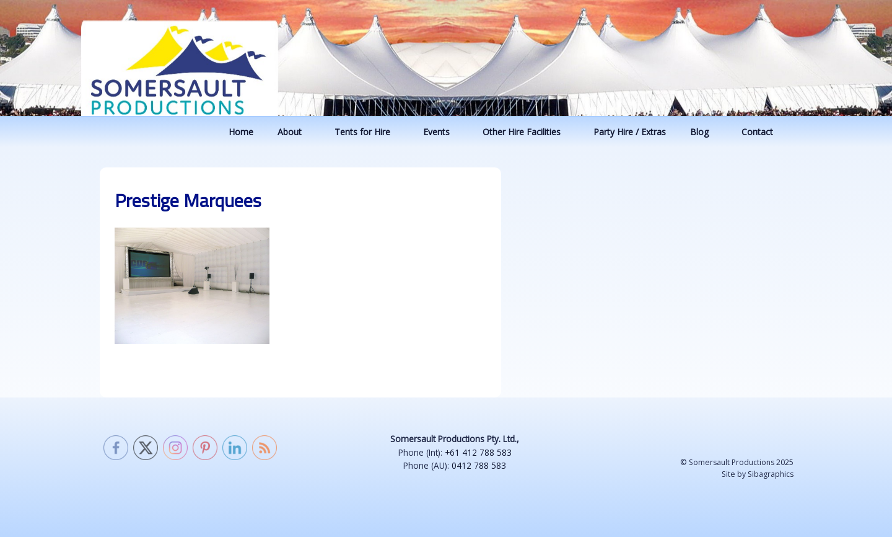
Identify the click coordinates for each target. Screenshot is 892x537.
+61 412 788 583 (478, 452)
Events (442, 132)
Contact (763, 132)
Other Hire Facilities (527, 132)
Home (241, 132)
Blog (705, 132)
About (295, 132)
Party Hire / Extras (629, 132)
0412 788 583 (479, 465)
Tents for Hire (368, 132)
